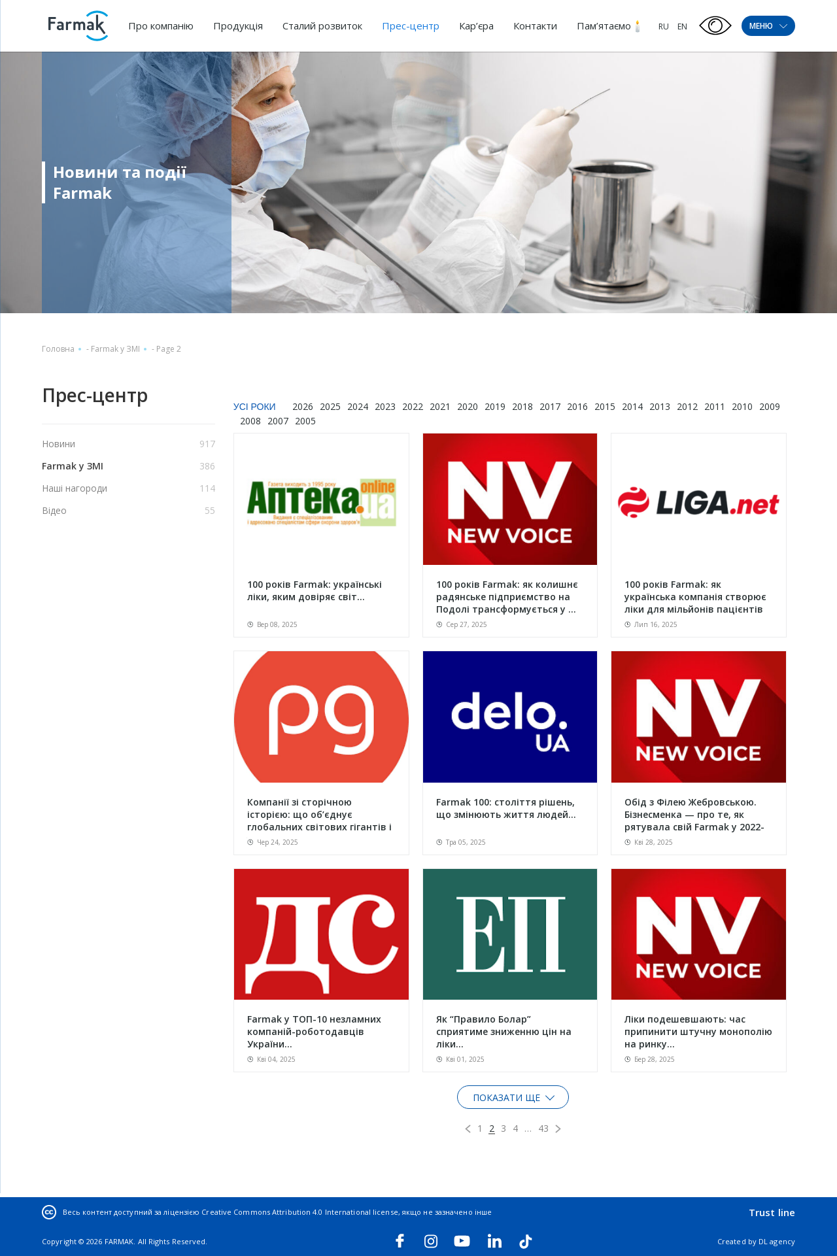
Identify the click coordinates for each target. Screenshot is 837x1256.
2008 (250, 421)
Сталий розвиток (322, 25)
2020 (467, 406)
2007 (277, 421)
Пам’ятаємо (604, 25)
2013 (659, 406)
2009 (769, 406)
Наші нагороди (74, 488)
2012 (687, 406)
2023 (385, 406)
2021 (440, 406)
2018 (522, 406)
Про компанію (161, 25)
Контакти (535, 25)
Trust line (772, 1212)
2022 (412, 406)
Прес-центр (410, 25)
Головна (58, 348)
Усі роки (254, 406)
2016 (577, 406)
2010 (742, 406)
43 (543, 1128)
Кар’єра (476, 25)
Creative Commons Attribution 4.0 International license (299, 1212)
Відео (54, 510)
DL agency (777, 1241)
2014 (632, 406)
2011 (714, 406)
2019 (495, 406)
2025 (330, 406)
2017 (549, 406)
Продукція (238, 25)
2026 (302, 406)
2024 (357, 406)
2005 (305, 421)
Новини (58, 443)
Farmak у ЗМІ (115, 348)
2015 (604, 406)
